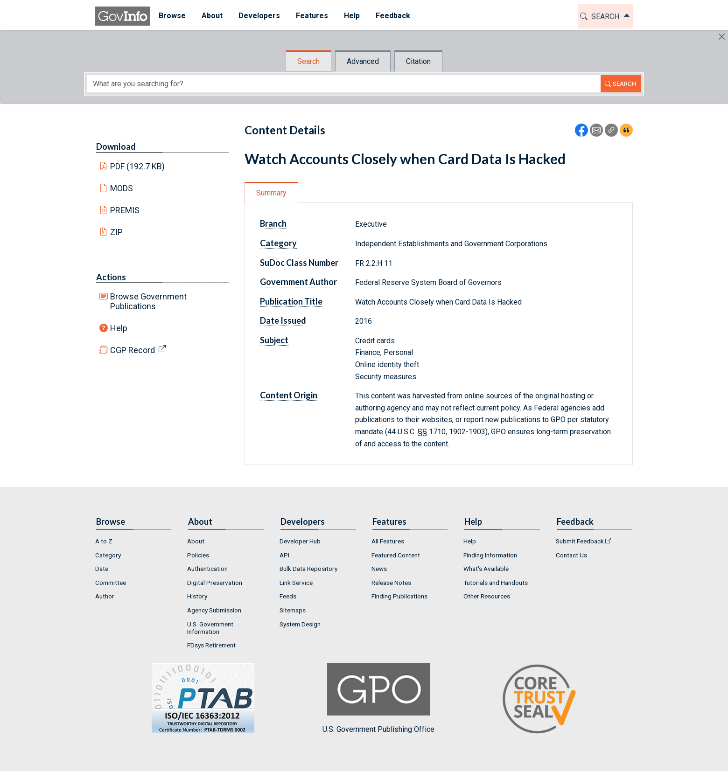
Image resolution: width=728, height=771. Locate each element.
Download (116, 146)
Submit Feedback (580, 541)
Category (278, 243)
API (284, 555)
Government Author (298, 282)
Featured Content (395, 555)
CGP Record (132, 350)
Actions (111, 277)
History (197, 596)
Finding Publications (399, 596)
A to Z (103, 541)
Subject (274, 340)
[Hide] (721, 36)
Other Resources (486, 596)
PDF (137, 166)
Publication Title (291, 301)
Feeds (288, 596)
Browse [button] (171, 15)
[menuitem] (171, 16)
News (379, 568)
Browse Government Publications (148, 301)
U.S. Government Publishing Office (378, 698)
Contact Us (571, 555)
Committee (110, 582)
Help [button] (351, 15)
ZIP (116, 232)
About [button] (211, 15)
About (195, 541)
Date (101, 568)
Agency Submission (214, 610)
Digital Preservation (214, 582)
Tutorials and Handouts (495, 582)
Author (104, 596)
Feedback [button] (392, 15)
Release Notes (391, 582)
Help (118, 328)
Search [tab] (308, 61)
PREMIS (125, 210)
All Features (387, 541)
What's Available (486, 568)
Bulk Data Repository (308, 568)
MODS (121, 188)
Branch (273, 223)
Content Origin (288, 395)
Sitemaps (293, 610)
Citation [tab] (418, 61)
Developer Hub (300, 541)
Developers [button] (259, 15)
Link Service (296, 582)
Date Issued (283, 320)
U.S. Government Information (210, 627)
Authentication (207, 568)
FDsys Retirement (211, 645)
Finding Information (490, 555)
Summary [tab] (271, 192)
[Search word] (344, 83)
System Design (300, 624)
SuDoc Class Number (299, 262)
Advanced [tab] (363, 61)
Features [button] (311, 15)
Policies (198, 555)
